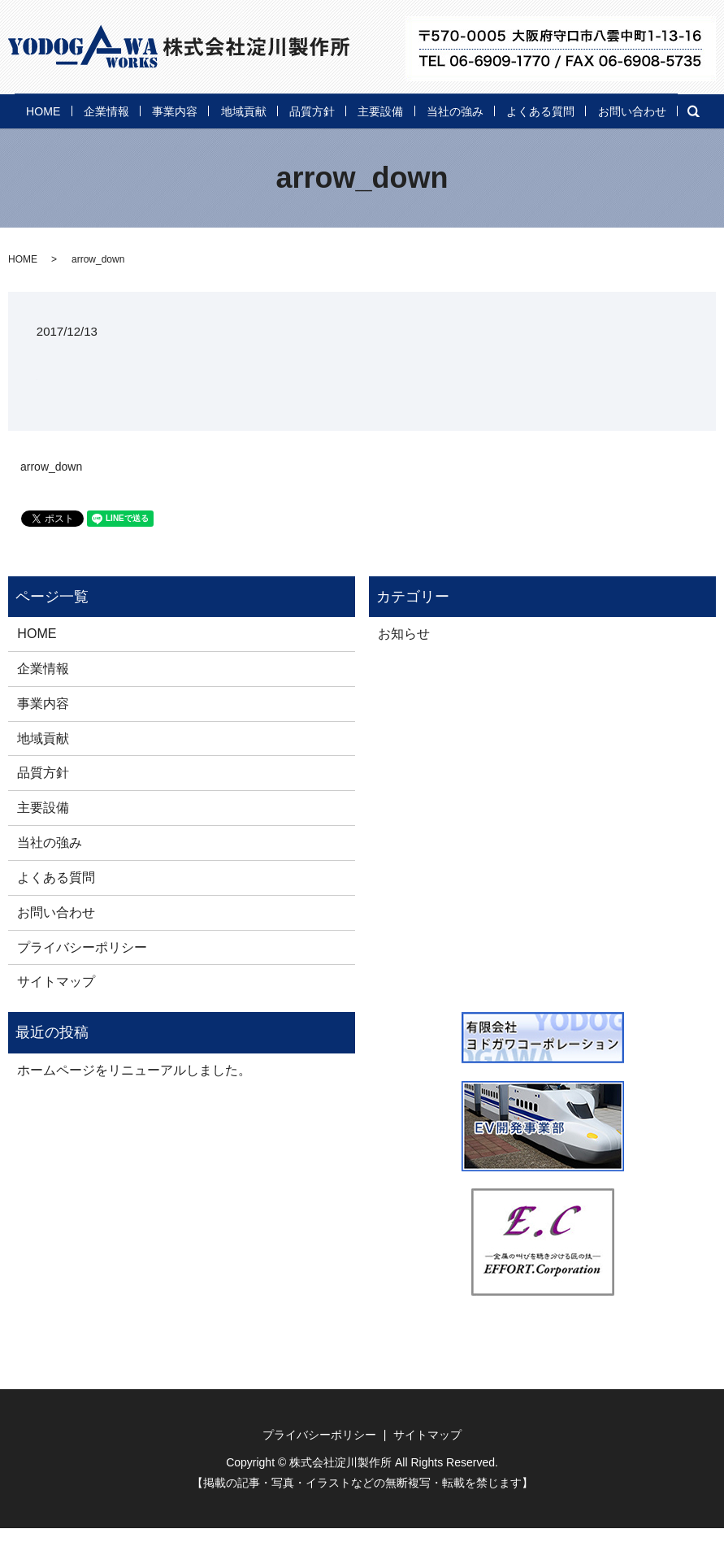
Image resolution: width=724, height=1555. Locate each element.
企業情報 (113, 108)
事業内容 (197, 108)
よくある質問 (643, 108)
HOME (35, 108)
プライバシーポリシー (82, 973)
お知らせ (404, 661)
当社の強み (539, 108)
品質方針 (365, 108)
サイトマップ (56, 1008)
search (134, 139)
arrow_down (51, 493)
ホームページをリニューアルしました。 (134, 1096)
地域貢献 (281, 108)
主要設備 (449, 108)
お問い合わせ (55, 138)
